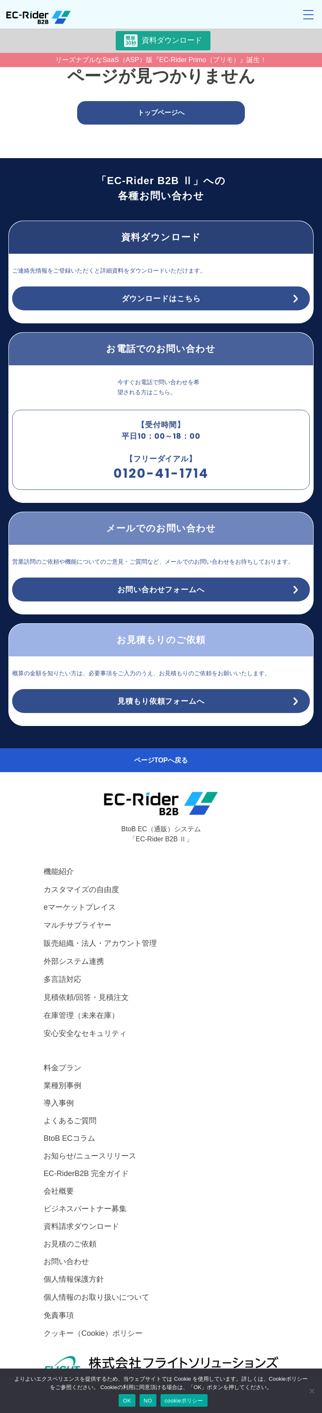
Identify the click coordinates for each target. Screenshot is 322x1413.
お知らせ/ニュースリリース (90, 1156)
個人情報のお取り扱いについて (96, 1297)
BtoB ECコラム (69, 1138)
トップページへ (161, 112)
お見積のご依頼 (70, 1244)
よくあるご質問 (70, 1120)
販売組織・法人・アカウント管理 (100, 943)
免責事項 (59, 1315)
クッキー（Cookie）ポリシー (93, 1333)
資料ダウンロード (163, 40)
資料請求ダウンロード (81, 1226)
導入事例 (59, 1103)
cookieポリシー (184, 1400)
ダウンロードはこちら (161, 298)
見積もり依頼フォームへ (161, 701)
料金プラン (62, 1068)
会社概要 (59, 1191)
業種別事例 (62, 1085)
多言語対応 (62, 979)
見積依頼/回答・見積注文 (86, 997)
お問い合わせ (66, 1261)
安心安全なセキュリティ (85, 1033)
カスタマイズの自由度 (81, 889)
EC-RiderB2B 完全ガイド (86, 1173)
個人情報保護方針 (74, 1279)
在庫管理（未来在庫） (81, 1015)
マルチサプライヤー (78, 925)
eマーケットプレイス (80, 907)
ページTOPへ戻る (161, 760)
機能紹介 (59, 871)
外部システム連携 (74, 961)
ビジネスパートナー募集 (85, 1209)
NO (148, 1400)
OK (127, 1400)
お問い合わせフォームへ (161, 589)
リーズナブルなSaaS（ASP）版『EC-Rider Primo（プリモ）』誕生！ (160, 59)
